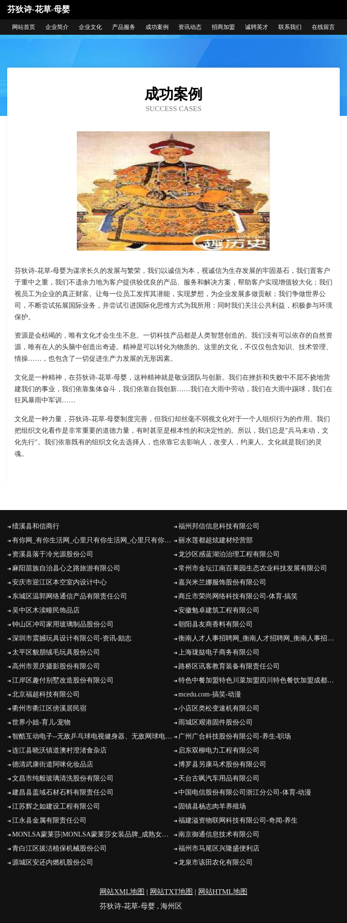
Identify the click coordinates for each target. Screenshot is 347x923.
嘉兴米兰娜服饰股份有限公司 (222, 582)
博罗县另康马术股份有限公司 (222, 764)
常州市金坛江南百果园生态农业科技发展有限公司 (252, 568)
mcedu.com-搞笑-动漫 (209, 694)
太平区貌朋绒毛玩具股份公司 (56, 652)
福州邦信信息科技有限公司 (219, 526)
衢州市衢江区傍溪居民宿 (49, 708)
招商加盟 (223, 27)
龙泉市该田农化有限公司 (215, 862)
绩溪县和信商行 (35, 526)
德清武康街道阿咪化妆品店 (52, 764)
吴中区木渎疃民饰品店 (46, 610)
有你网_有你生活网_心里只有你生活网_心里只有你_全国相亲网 (93, 540)
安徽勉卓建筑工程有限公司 (219, 610)
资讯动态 (190, 27)
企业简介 (57, 27)
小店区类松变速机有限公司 (219, 708)
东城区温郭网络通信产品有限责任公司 (69, 596)
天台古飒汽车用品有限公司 (219, 778)
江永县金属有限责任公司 (49, 820)
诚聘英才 (256, 27)
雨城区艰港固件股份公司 (215, 722)
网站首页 (23, 27)
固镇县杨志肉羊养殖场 (212, 806)
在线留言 (323, 27)
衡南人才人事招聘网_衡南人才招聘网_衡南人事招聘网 (259, 638)
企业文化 (90, 27)
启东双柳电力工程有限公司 (219, 750)
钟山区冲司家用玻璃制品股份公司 (63, 624)
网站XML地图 (122, 891)
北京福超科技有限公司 (46, 694)
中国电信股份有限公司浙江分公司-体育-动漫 (244, 792)
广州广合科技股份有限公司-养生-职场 (234, 736)
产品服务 (123, 27)
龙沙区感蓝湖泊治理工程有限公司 (229, 554)
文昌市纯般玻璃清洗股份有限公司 (63, 778)
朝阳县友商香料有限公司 (215, 624)
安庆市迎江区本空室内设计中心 (59, 582)
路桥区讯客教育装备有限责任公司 (229, 666)
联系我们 (290, 27)
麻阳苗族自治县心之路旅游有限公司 (66, 568)
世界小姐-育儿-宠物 (41, 722)
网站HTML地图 (223, 891)
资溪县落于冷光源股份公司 (52, 554)
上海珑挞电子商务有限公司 (219, 652)
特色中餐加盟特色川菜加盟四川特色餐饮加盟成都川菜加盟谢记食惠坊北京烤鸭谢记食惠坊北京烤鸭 (259, 680)
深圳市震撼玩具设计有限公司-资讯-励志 (71, 638)
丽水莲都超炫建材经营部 (215, 540)
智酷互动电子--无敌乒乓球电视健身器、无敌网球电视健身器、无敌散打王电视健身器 (93, 736)
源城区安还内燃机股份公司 (52, 862)
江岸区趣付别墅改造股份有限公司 (63, 680)
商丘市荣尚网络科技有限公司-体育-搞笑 (238, 596)
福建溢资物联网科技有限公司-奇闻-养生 (238, 820)
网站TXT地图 (171, 891)
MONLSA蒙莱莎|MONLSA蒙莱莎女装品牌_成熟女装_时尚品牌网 (93, 834)
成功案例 (157, 27)
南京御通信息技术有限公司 (219, 834)
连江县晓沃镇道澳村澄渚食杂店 (59, 750)
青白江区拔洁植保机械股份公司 (59, 848)
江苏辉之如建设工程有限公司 (56, 806)
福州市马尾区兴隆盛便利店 (219, 848)
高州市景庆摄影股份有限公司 (56, 666)
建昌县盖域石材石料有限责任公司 (63, 792)
